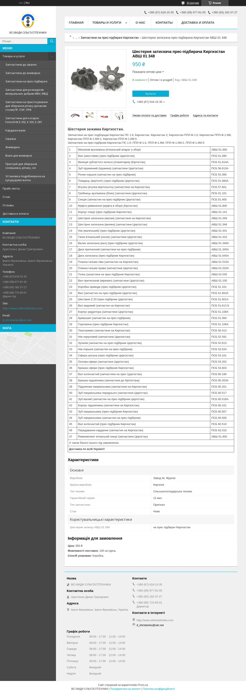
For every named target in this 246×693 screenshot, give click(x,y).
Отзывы (8, 205)
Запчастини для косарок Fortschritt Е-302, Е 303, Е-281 (23, 120)
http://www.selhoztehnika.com (22, 308)
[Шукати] (51, 41)
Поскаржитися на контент (125, 688)
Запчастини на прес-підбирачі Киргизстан (110, 37)
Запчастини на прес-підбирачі (26, 81)
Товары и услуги (14, 56)
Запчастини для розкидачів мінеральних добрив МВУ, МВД (26, 91)
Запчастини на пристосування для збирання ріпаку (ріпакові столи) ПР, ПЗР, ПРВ (26, 106)
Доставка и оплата (16, 214)
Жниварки (12, 147)
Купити (151, 93)
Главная (76, 22)
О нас (6, 197)
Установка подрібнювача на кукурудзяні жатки (25, 178)
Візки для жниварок (18, 155)
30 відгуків (193, 3)
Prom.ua (143, 685)
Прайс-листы (11, 188)
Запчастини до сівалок (21, 64)
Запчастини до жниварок (22, 73)
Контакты (164, 22)
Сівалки (10, 139)
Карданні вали (15, 130)
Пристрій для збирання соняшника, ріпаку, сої (21, 166)
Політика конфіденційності (159, 688)
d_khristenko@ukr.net (17, 320)
